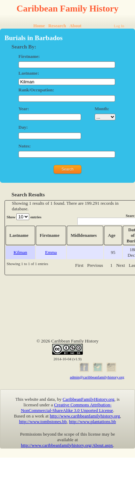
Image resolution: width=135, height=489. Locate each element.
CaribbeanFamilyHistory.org (88, 399)
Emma (51, 252)
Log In (119, 26)
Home (39, 25)
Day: (23, 127)
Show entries (24, 216)
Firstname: (29, 56)
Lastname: (28, 73)
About (75, 25)
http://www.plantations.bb (92, 421)
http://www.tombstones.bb (43, 421)
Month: (102, 108)
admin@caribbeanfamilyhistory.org (97, 377)
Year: (23, 108)
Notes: (24, 146)
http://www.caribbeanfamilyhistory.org (85, 416)
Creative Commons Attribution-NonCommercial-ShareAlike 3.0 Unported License (67, 407)
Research (57, 25)
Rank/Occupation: (36, 89)
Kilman (20, 252)
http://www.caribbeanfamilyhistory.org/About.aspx (67, 445)
